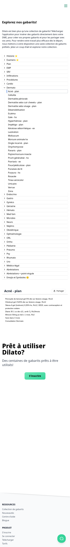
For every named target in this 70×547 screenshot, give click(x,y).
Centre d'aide (8, 516)
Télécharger (8, 539)
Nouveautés (8, 512)
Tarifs (5, 543)
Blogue (5, 520)
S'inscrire (35, 376)
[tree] (35, 166)
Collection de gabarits (13, 509)
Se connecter (8, 536)
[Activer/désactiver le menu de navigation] (66, 6)
